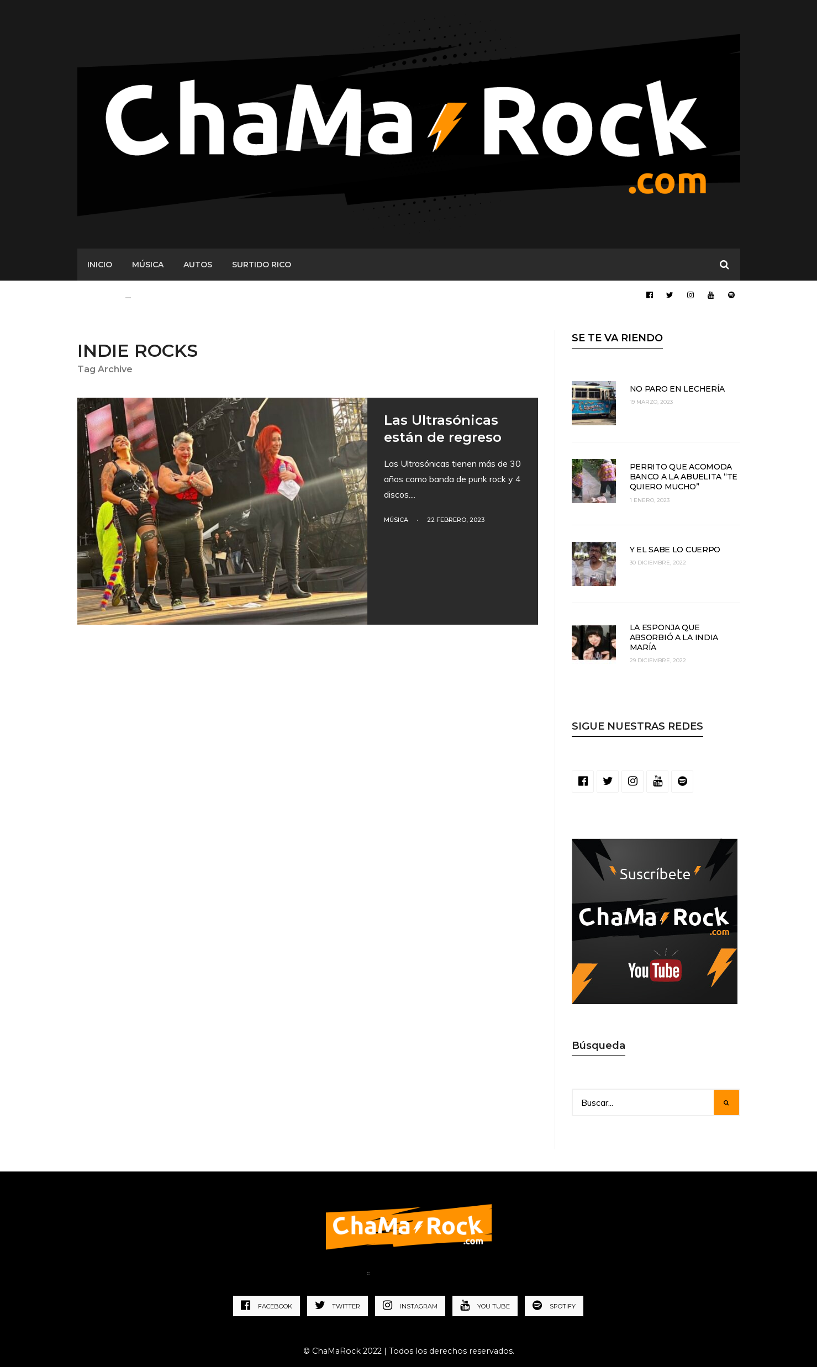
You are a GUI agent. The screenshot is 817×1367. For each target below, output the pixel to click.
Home (343, 1275)
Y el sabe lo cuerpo (675, 550)
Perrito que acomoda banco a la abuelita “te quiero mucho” (684, 477)
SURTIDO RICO (261, 265)
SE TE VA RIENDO (617, 338)
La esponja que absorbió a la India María (674, 637)
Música (396, 520)
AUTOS (197, 265)
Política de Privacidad (429, 1275)
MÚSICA (148, 265)
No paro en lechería (677, 389)
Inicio (99, 265)
